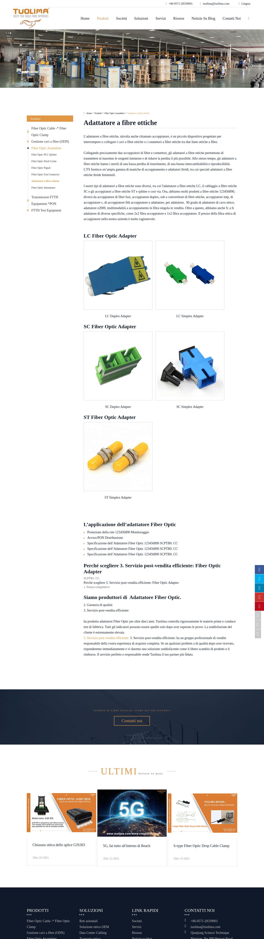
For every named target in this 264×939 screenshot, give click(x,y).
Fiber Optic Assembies (46, 148)
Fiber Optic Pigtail (40, 168)
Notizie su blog (203, 18)
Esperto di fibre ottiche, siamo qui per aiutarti (132, 654)
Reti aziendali (88, 876)
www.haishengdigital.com (215, 933)
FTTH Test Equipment (46, 210)
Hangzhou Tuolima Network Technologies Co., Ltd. (84, 930)
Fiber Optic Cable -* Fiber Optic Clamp (48, 131)
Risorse (178, 18)
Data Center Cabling (93, 888)
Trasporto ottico (89, 894)
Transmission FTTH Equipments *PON (44, 200)
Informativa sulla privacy (159, 934)
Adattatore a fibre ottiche (45, 181)
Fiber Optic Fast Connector (45, 174)
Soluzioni (141, 18)
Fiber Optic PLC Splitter (44, 154)
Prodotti (103, 18)
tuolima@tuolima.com (205, 882)
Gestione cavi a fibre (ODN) (50, 141)
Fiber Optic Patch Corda (43, 161)
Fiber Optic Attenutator (43, 187)
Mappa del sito (152, 930)
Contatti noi (232, 18)
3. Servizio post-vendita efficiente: (106, 579)
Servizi (160, 18)
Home (85, 18)
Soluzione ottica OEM (94, 882)
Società (121, 18)
